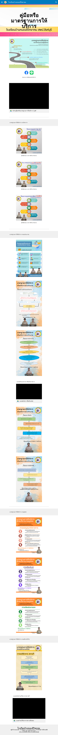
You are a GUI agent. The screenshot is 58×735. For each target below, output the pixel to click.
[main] (29, 20)
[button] (2, 2)
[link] (29, 98)
